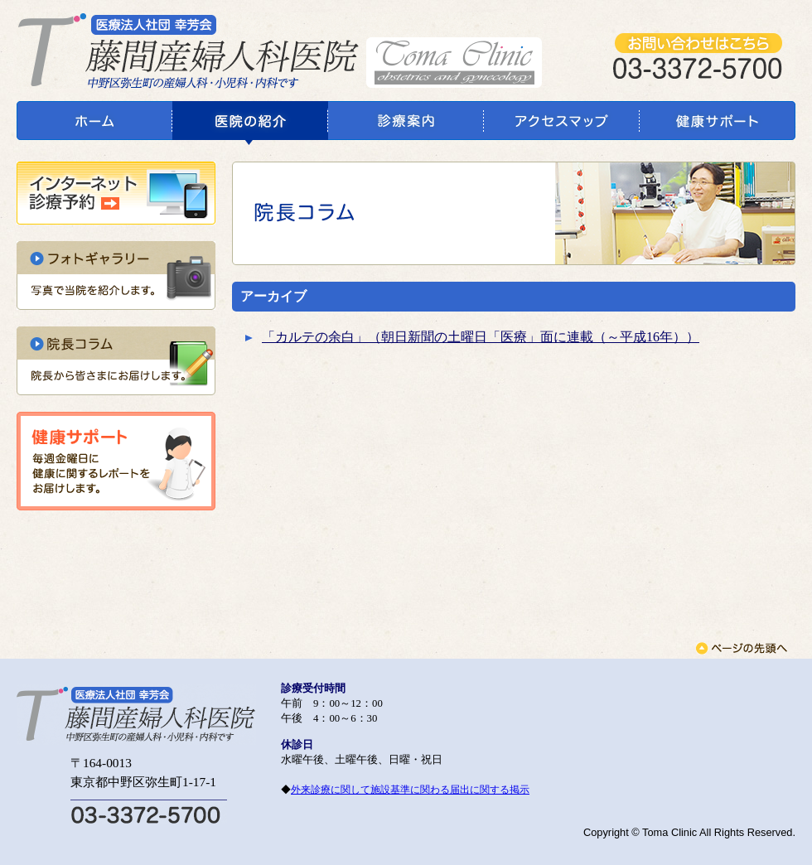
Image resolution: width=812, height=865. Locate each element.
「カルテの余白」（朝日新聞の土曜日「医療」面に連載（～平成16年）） (480, 337)
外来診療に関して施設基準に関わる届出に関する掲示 (410, 789)
